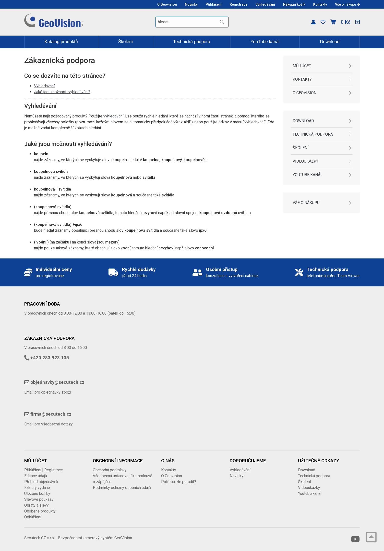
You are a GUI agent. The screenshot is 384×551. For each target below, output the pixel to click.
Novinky (191, 4)
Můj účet (302, 66)
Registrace (238, 4)
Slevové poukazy (39, 499)
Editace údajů (35, 476)
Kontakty (320, 4)
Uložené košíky (37, 493)
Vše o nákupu (347, 4)
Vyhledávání (265, 4)
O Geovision (167, 4)
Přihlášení (214, 4)
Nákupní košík (294, 4)
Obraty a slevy (36, 505)
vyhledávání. (113, 116)
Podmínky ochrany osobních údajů (122, 487)
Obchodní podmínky (110, 470)
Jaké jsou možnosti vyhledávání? (62, 92)
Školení (125, 41)
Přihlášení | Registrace (43, 470)
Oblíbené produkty (40, 511)
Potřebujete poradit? (178, 481)
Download (329, 41)
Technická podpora (191, 41)
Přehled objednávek (41, 481)
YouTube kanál (265, 41)
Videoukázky (305, 161)
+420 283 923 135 (49, 357)
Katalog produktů (61, 41)
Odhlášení (32, 517)
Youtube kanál (308, 174)
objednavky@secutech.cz (57, 382)
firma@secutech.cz (51, 414)
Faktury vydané (37, 487)
